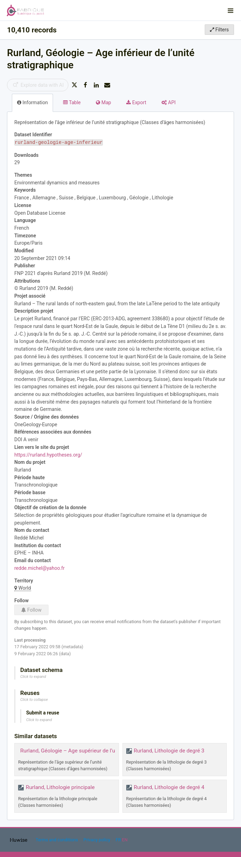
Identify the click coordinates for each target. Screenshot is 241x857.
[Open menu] (230, 10)
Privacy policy (97, 839)
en (125, 839)
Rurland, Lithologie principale (60, 787)
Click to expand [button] (33, 676)
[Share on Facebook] (85, 85)
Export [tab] (136, 102)
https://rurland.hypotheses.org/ (48, 455)
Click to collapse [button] (34, 699)
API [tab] (168, 102)
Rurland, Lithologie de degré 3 (169, 751)
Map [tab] (103, 102)
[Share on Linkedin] (96, 85)
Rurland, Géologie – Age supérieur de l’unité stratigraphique (90, 751)
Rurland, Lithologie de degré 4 (169, 787)
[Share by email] (107, 85)
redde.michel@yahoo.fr (39, 568)
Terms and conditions (57, 839)
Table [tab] (72, 102)
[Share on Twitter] (74, 85)
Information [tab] (32, 102)
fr (118, 839)
